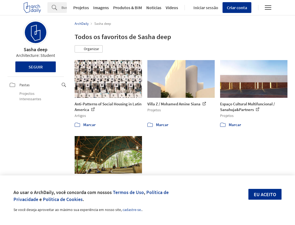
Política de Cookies (63, 199)
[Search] (64, 7)
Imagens (101, 7)
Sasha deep (35, 49)
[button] (89, 49)
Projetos (81, 7)
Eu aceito (265, 194)
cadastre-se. (132, 209)
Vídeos (172, 7)
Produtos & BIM (127, 7)
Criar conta (237, 7)
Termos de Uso (128, 192)
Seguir (36, 67)
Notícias (153, 7)
